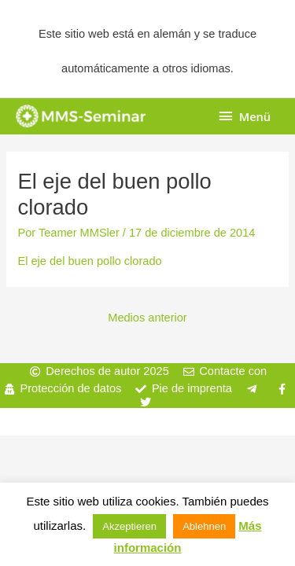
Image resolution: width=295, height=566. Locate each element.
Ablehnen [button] (204, 526)
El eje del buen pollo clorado (89, 261)
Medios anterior (147, 317)
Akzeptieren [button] (129, 526)
